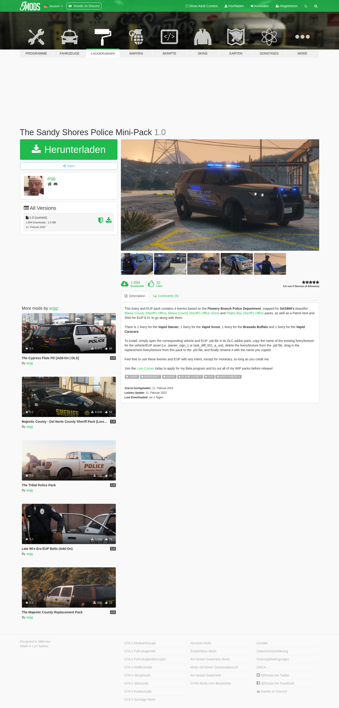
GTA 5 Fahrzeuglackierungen (145, 659)
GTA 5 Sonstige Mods (139, 699)
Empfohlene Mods (203, 651)
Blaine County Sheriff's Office (145, 313)
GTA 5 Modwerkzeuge (140, 643)
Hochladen (234, 6)
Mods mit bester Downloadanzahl (214, 667)
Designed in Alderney (35, 641)
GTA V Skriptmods (137, 675)
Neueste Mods (200, 643)
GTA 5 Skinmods (136, 683)
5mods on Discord (272, 691)
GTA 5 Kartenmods (138, 691)
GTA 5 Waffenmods (138, 667)
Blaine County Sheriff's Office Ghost (193, 313)
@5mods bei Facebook (275, 683)
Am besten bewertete (205, 675)
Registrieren (287, 6)
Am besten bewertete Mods (210, 659)
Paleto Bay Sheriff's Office (245, 313)
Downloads (137, 286)
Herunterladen (69, 149)
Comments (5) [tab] (165, 296)
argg (51, 178)
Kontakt (262, 643)
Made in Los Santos (34, 646)
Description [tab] (135, 296)
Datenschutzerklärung (272, 651)
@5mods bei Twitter (273, 675)
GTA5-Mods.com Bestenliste (210, 683)
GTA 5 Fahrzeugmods (140, 651)
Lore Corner (145, 368)
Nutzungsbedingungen (273, 659)
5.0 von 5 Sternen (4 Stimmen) (301, 286)
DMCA (261, 667)
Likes (159, 286)
